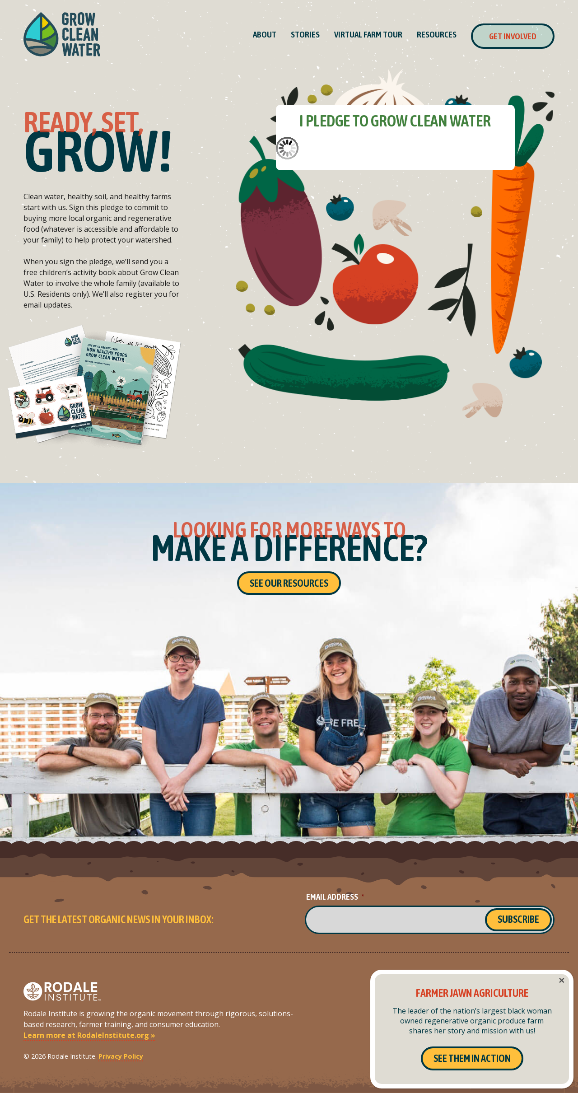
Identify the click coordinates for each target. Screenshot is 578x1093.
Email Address (335, 896)
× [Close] (561, 980)
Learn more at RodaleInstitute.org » (89, 1035)
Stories (305, 34)
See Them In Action (472, 1058)
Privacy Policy (120, 1056)
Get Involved (512, 36)
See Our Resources (289, 583)
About (264, 34)
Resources (437, 34)
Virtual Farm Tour (368, 34)
